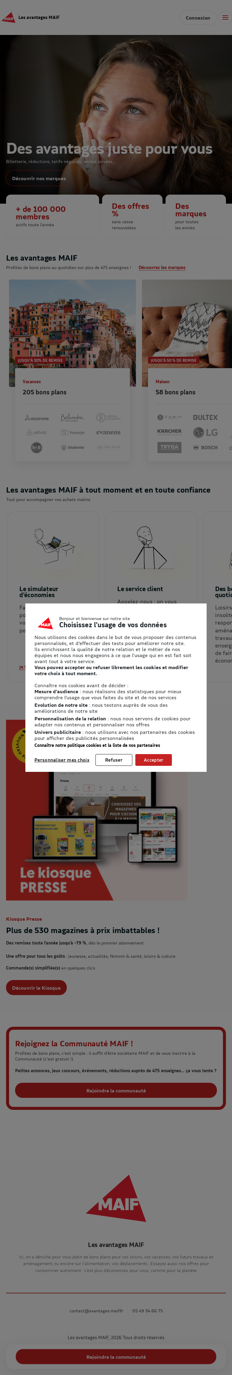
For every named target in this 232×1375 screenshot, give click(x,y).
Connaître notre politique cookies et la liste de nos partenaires (97, 745)
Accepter (153, 760)
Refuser (114, 760)
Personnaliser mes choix (61, 760)
